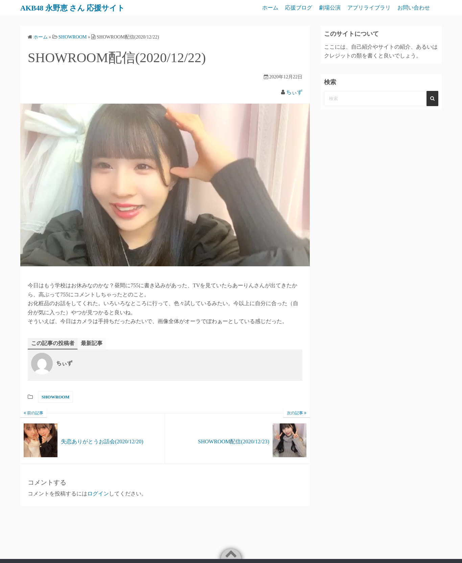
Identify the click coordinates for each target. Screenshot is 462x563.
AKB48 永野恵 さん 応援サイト (77, 7)
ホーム (270, 7)
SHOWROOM (55, 396)
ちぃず (294, 92)
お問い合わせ (413, 7)
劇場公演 (330, 7)
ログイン (98, 494)
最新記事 (91, 343)
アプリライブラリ (369, 7)
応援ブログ (298, 7)
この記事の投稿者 (52, 343)
